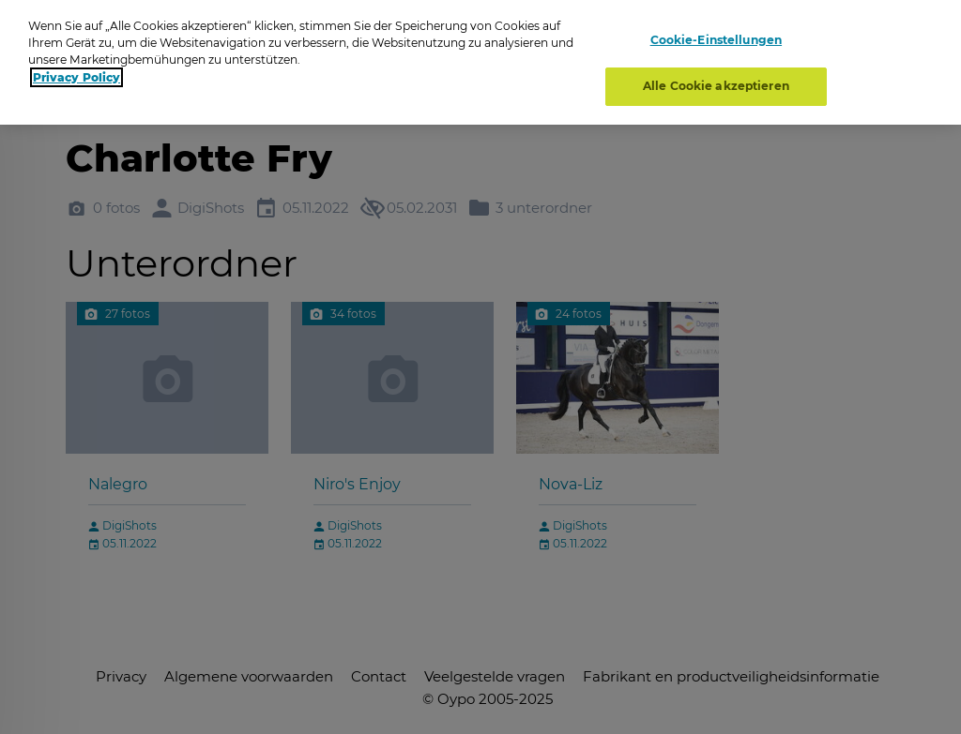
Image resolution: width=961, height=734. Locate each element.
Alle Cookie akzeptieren (716, 86)
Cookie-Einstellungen (716, 40)
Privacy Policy (76, 77)
